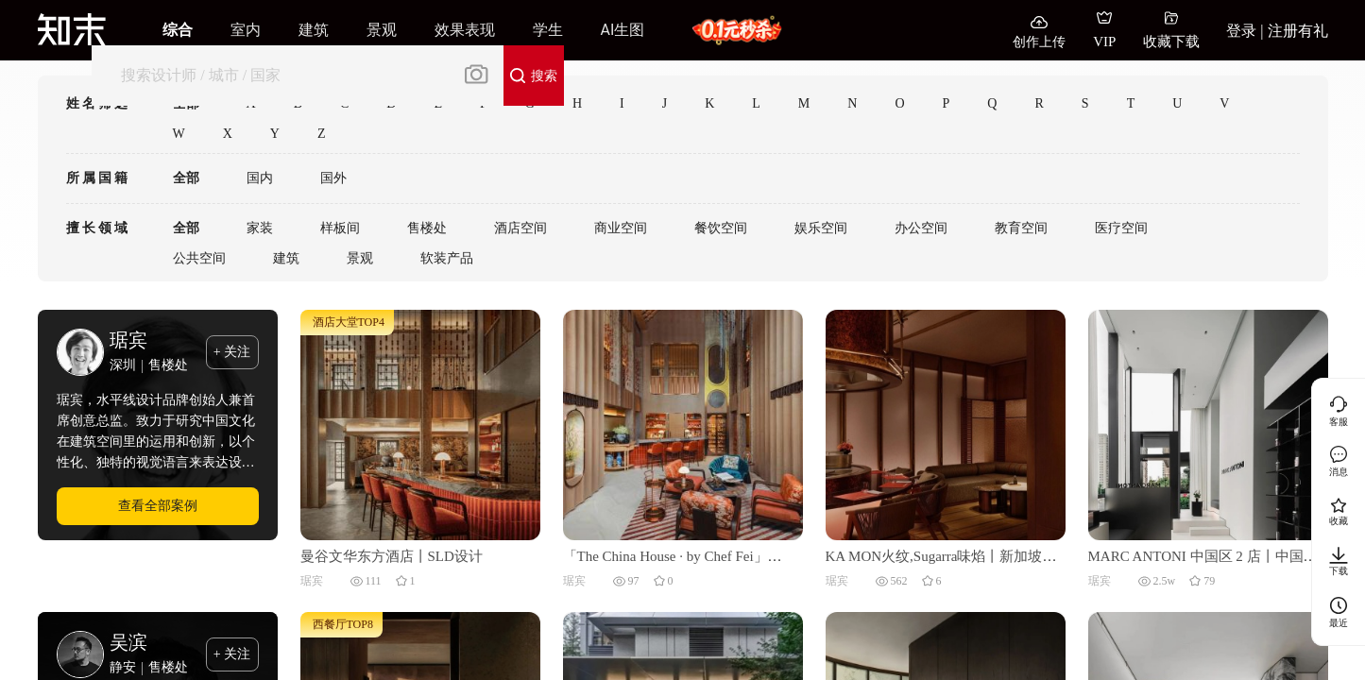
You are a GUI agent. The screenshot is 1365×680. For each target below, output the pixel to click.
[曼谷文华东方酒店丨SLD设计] (420, 424)
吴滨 (128, 642)
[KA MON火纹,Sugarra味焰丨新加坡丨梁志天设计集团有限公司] (946, 424)
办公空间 (921, 228)
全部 (186, 178)
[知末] (72, 29)
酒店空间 (520, 228)
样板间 (340, 228)
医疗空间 (1121, 228)
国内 (260, 178)
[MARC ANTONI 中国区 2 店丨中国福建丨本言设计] (1208, 424)
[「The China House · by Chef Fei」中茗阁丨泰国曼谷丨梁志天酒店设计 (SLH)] (683, 424)
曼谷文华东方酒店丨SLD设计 (391, 556)
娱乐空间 (820, 228)
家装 (260, 228)
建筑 (286, 258)
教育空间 (1021, 228)
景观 (360, 258)
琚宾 (128, 340)
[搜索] (276, 75)
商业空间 (620, 228)
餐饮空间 (720, 228)
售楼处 (427, 228)
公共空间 (199, 258)
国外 (333, 178)
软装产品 (446, 258)
